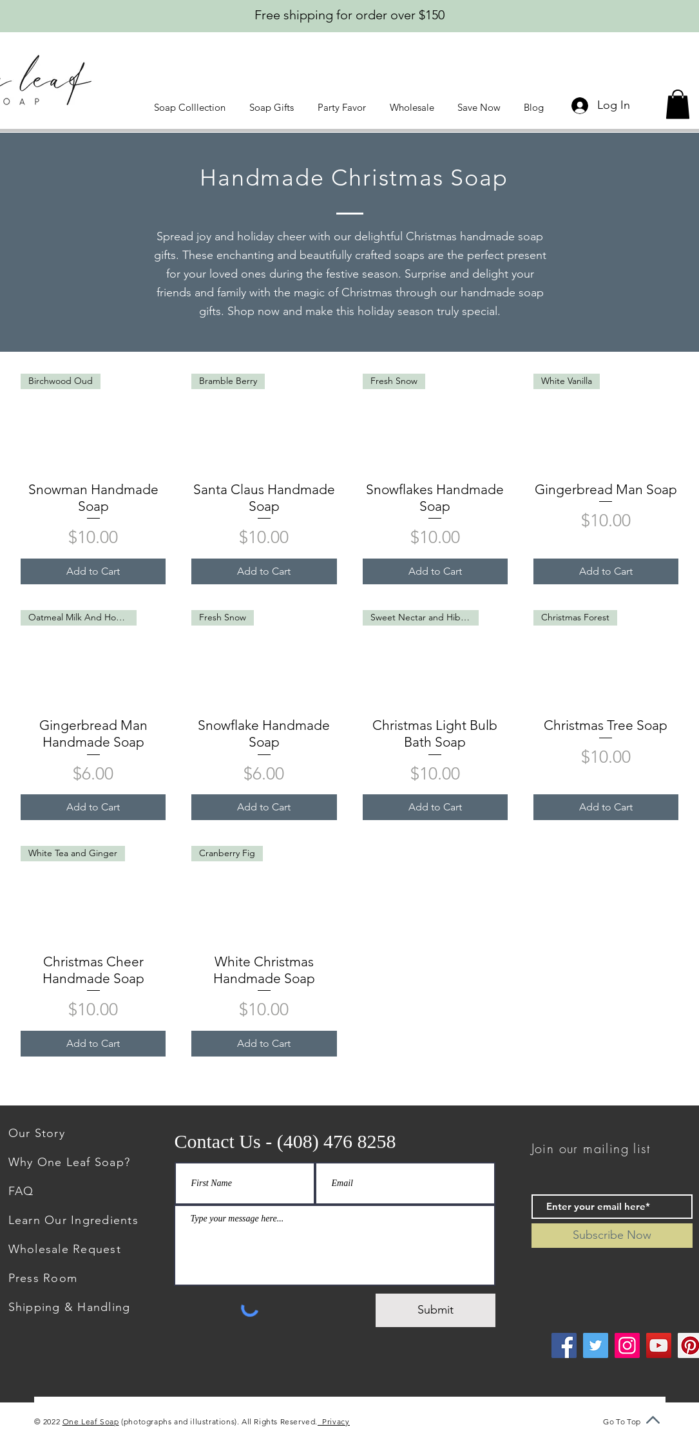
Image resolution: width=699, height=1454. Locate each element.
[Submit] (435, 1310)
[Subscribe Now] (612, 1235)
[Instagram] (627, 1345)
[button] (192, 107)
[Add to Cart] (93, 571)
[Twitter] (595, 1345)
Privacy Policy (346, 1421)
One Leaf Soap (90, 1421)
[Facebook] (564, 1345)
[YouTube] (658, 1345)
